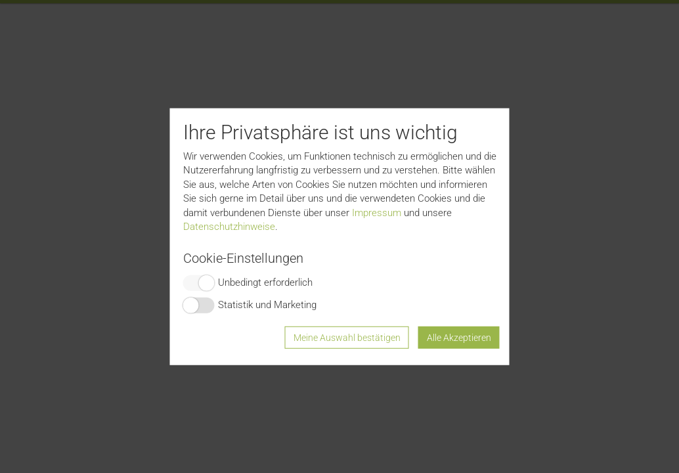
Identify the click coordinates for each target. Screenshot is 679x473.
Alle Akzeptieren (459, 337)
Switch (199, 282)
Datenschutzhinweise (229, 227)
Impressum (376, 212)
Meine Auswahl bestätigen (347, 337)
